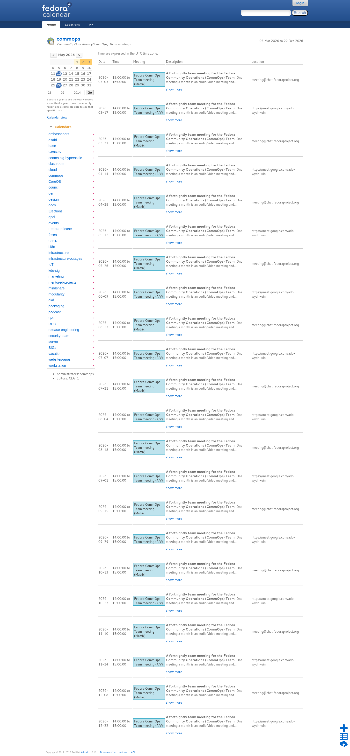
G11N (53, 241)
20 (65, 79)
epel (52, 217)
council (54, 187)
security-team (59, 336)
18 (53, 79)
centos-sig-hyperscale (65, 158)
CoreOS (55, 181)
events (54, 223)
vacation (55, 354)
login (300, 3)
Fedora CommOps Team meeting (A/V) (148, 110)
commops (68, 38)
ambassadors (59, 134)
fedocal (84, 752)
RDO (52, 324)
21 (71, 79)
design (54, 199)
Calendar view (57, 117)
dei (51, 193)
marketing (56, 276)
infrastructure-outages (65, 258)
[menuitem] (71, 134)
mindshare (57, 288)
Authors (123, 752)
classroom (56, 164)
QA (51, 318)
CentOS (55, 152)
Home (51, 24)
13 (65, 73)
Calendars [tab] (60, 127)
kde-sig (54, 271)
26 (59, 85)
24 (89, 79)
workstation (57, 365)
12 (59, 73)
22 (77, 79)
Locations (72, 24)
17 (89, 73)
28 (71, 85)
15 (77, 73)
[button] (53, 55)
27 (65, 85)
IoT (51, 264)
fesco (53, 235)
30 (83, 85)
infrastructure (59, 253)
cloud (53, 170)
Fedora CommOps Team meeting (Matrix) (147, 79)
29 (77, 85)
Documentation (108, 752)
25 (53, 85)
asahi (53, 140)
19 (59, 79)
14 (71, 73)
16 (83, 73)
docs (52, 205)
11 (53, 73)
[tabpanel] (71, 250)
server (53, 341)
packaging (56, 306)
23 (83, 79)
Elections (56, 211)
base (52, 146)
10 (89, 68)
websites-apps (60, 359)
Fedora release (60, 229)
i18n (52, 247)
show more (174, 89)
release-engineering (64, 330)
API (92, 24)
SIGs (52, 348)
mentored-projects (62, 282)
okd (51, 300)
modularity (57, 294)
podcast (55, 312)
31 (89, 85)
